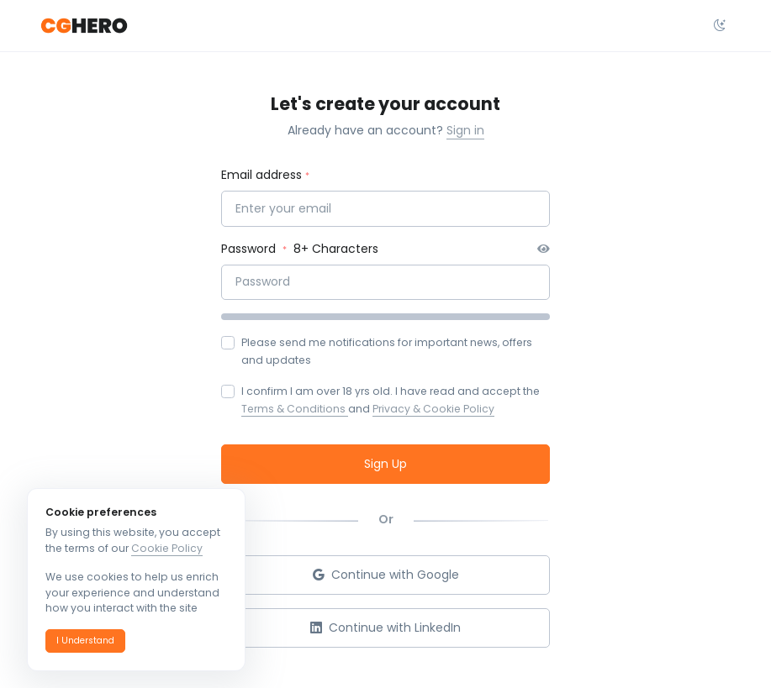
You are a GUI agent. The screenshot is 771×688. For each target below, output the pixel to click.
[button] (85, 641)
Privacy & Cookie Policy (433, 409)
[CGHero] (84, 26)
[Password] (385, 283)
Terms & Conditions (294, 409)
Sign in (465, 130)
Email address (261, 174)
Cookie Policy (167, 548)
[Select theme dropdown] (719, 26)
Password (250, 248)
